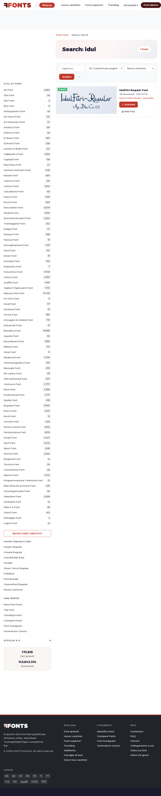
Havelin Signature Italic (17, 541)
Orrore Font (11, 314)
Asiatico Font (12, 127)
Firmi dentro (151, 5)
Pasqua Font (11, 234)
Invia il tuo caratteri (75, 759)
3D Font (8, 89)
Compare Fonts (13, 620)
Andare (66, 76)
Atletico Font (11, 132)
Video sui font (138, 750)
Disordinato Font (14, 341)
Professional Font (14, 394)
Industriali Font (13, 325)
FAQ (132, 736)
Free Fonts (62, 34)
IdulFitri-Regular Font (133, 90)
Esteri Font (10, 255)
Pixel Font (9, 389)
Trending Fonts (13, 615)
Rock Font (10, 416)
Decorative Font (13, 207)
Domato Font (12, 143)
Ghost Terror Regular (16, 568)
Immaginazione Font (16, 245)
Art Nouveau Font (14, 122)
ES (20, 776)
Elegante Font (12, 459)
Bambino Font (12, 330)
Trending (113, 5)
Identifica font (105, 731)
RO (27, 776)
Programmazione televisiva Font (23, 480)
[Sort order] (139, 68)
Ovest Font (10, 512)
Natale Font (11, 175)
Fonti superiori (94, 5)
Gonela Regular (13, 552)
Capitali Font (11, 159)
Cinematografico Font (17, 362)
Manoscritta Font (14, 293)
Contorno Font (12, 384)
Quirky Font (10, 400)
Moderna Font (12, 357)
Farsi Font (9, 250)
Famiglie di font (73, 755)
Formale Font (12, 261)
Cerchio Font (11, 421)
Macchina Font (12, 164)
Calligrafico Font (13, 154)
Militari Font (11, 346)
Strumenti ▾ (131, 5)
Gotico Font (11, 277)
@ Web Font (128, 111)
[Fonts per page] (104, 68)
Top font (9, 609)
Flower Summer (13, 589)
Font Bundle (11, 579)
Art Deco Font (12, 116)
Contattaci (136, 731)
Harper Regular (13, 546)
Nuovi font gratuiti (27, 533)
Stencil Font (11, 453)
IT (41, 776)
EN (6, 776)
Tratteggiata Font (14, 223)
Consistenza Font (14, 469)
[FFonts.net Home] (17, 5)
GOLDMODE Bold (14, 557)
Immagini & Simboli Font (18, 320)
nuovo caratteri (70, 5)
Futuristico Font (13, 271)
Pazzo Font (10, 196)
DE (13, 776)
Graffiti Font (11, 282)
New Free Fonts (13, 604)
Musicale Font (12, 368)
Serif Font (9, 443)
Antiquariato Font (14, 111)
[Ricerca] (47, 5)
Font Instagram (13, 625)
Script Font (10, 437)
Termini (134, 740)
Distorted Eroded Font (17, 218)
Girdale (8, 562)
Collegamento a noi (142, 745)
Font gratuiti (71, 731)
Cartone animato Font (17, 170)
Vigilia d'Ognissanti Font (18, 287)
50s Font (9, 95)
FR (34, 776)
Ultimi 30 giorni (139, 755)
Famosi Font (11, 239)
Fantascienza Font (15, 432)
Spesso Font (11, 475)
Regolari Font (12, 405)
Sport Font (10, 448)
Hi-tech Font (11, 298)
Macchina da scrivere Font (20, 485)
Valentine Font (12, 496)
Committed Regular (16, 584)
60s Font (9, 100)
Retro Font (10, 410)
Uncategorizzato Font (17, 491)
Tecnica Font (11, 464)
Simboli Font (11, 212)
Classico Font (12, 180)
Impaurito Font (13, 266)
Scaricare (128, 104)
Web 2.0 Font (12, 507)
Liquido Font (11, 336)
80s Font (9, 106)
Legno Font (10, 523)
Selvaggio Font (12, 517)
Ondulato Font (12, 501)
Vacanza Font (12, 309)
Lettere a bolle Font (16, 148)
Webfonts (70, 750)
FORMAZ (9, 573)
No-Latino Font (13, 373)
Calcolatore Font (14, 191)
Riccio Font (10, 202)
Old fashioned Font (15, 378)
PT (47, 776)
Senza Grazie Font (15, 427)
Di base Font (11, 138)
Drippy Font (10, 228)
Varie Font (10, 352)
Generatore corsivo (15, 631)
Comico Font (11, 186)
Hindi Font (10, 304)
